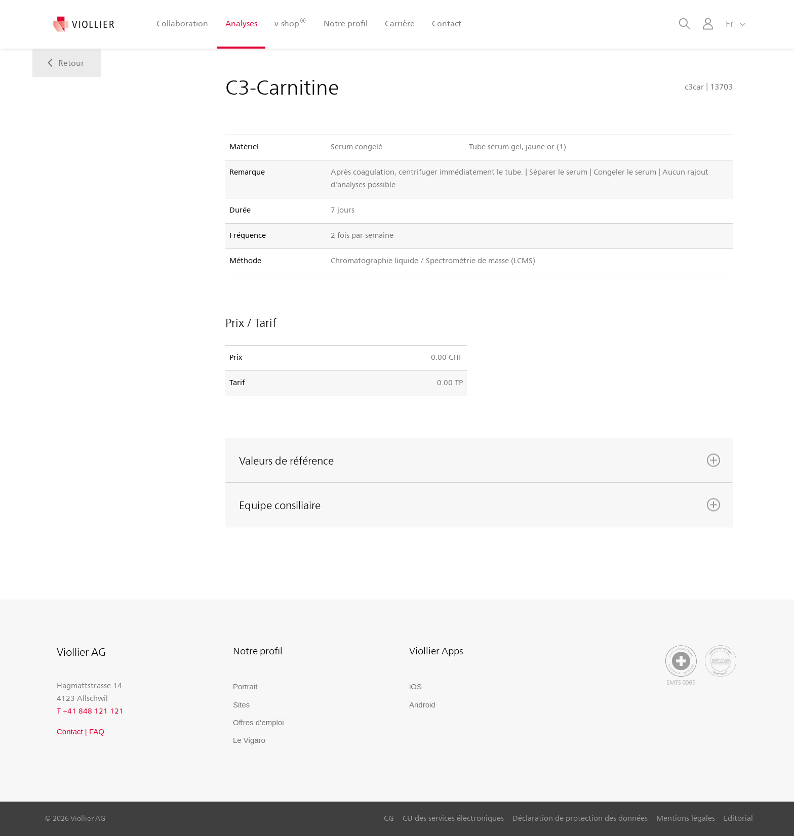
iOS (415, 686)
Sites (241, 704)
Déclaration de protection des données (580, 818)
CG (389, 818)
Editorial (738, 818)
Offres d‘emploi (258, 722)
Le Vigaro (249, 740)
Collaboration (182, 23)
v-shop (290, 22)
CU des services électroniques (453, 818)
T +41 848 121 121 (90, 710)
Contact (446, 23)
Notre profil (346, 23)
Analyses (241, 23)
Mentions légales (685, 818)
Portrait (245, 686)
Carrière (400, 23)
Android (422, 704)
